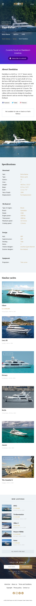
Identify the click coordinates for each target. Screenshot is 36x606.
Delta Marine (6, 34)
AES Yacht (15, 536)
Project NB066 (18, 532)
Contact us (26, 588)
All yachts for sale (18, 551)
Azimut (15, 510)
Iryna (15, 540)
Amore (4, 445)
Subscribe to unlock (19, 58)
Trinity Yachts (5, 311)
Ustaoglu (4, 483)
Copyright (9, 588)
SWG (15, 506)
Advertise (7, 584)
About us (14, 584)
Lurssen (4, 343)
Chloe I (16, 523)
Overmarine (16, 519)
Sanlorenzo (16, 527)
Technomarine (18, 514)
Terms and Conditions (25, 584)
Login (32, 4)
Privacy (4, 375)
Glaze (4, 305)
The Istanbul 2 (7, 480)
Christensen (5, 378)
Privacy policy (18, 588)
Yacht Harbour (18, 5)
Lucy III (4, 340)
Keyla (4, 410)
